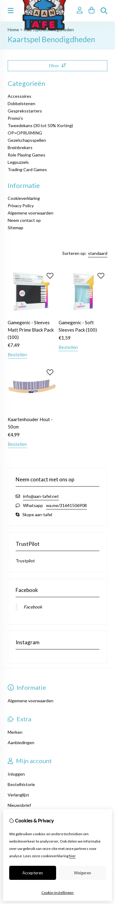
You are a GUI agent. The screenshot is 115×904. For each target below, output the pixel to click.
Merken (15, 732)
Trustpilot (25, 560)
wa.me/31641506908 (66, 505)
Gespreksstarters (25, 110)
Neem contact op (24, 220)
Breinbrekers (20, 147)
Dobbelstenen (21, 103)
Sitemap (15, 227)
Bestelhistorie (21, 784)
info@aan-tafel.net (41, 496)
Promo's (15, 118)
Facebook (33, 606)
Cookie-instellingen (57, 892)
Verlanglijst (18, 794)
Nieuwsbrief (19, 805)
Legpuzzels (18, 162)
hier (72, 856)
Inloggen (16, 774)
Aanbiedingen (21, 742)
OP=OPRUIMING (25, 132)
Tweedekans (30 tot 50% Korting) (40, 125)
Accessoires (19, 96)
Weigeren (82, 872)
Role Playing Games (26, 154)
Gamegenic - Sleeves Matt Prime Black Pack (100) (31, 330)
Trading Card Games (27, 169)
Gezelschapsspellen (27, 140)
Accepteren (32, 872)
